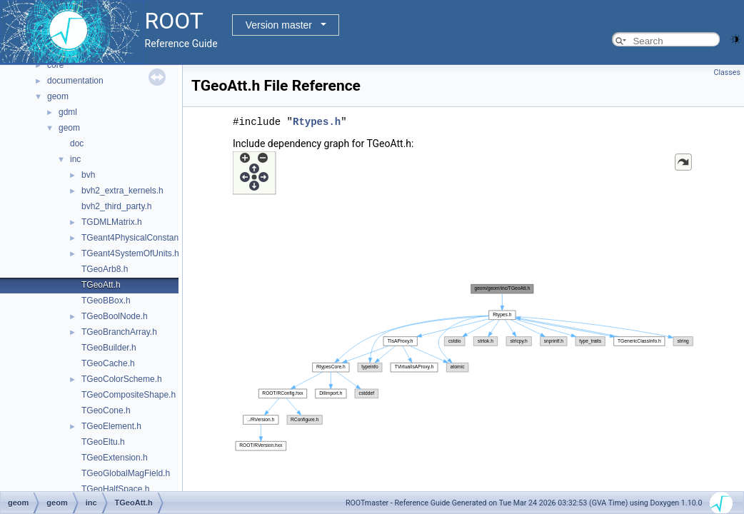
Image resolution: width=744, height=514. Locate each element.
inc (75, 159)
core (55, 65)
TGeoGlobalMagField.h (125, 473)
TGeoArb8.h (104, 269)
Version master (279, 25)
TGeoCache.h (108, 363)
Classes (727, 72)
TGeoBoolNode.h (114, 316)
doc (77, 143)
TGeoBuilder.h (108, 348)
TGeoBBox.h (106, 301)
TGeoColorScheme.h (121, 379)
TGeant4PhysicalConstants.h (136, 238)
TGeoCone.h (106, 410)
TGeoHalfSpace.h (115, 489)
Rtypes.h (317, 121)
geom (58, 96)
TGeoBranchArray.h (119, 332)
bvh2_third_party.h (116, 206)
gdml (68, 112)
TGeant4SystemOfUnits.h (130, 253)
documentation (75, 81)
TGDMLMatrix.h (111, 222)
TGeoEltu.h (103, 442)
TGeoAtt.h (101, 285)
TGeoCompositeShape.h (128, 395)
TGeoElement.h (111, 426)
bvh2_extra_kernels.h (122, 191)
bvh (88, 175)
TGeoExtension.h (114, 458)
